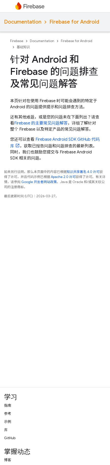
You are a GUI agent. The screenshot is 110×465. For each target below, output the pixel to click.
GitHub (9, 438)
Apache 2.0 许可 (63, 177)
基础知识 (23, 47)
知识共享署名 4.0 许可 (83, 172)
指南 (7, 405)
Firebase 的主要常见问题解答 (41, 123)
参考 (7, 413)
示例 (7, 421)
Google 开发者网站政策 (39, 182)
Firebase (16, 41)
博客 (7, 460)
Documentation (22, 22)
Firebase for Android (74, 22)
